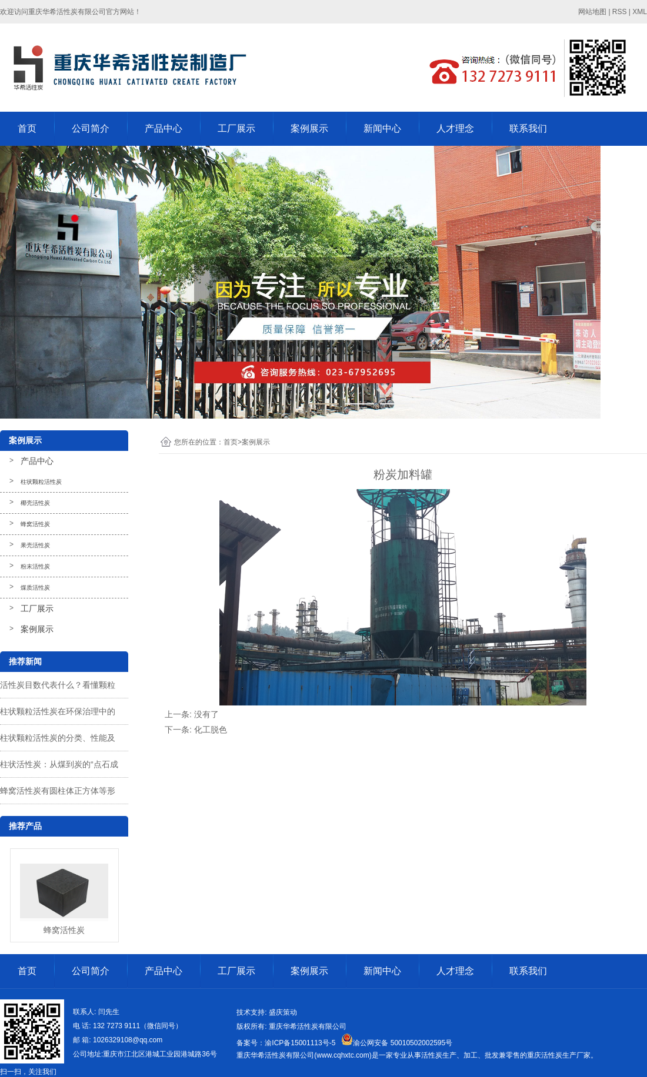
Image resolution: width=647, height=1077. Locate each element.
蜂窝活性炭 (35, 524)
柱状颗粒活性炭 (41, 482)
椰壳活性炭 (35, 503)
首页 (27, 128)
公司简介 (90, 128)
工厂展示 (236, 128)
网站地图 (592, 12)
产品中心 (163, 128)
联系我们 (528, 128)
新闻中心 (382, 128)
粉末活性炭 (35, 566)
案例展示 (309, 128)
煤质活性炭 (35, 587)
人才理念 (455, 128)
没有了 (206, 714)
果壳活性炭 (35, 545)
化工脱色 (210, 729)
